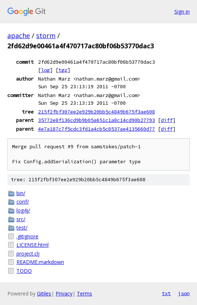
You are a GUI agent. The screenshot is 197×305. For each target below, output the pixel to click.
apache (18, 35)
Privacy (64, 293)
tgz (62, 70)
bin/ (20, 193)
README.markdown (40, 261)
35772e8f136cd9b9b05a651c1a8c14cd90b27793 (96, 120)
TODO (24, 270)
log (45, 70)
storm (46, 35)
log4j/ (23, 210)
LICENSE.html (32, 244)
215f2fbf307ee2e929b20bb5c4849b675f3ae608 (96, 111)
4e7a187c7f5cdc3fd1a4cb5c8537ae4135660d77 (96, 129)
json (184, 293)
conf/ (22, 201)
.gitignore (27, 236)
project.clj (27, 253)
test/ (21, 227)
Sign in (182, 11)
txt (166, 293)
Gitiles (44, 293)
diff (167, 120)
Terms (84, 293)
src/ (20, 219)
